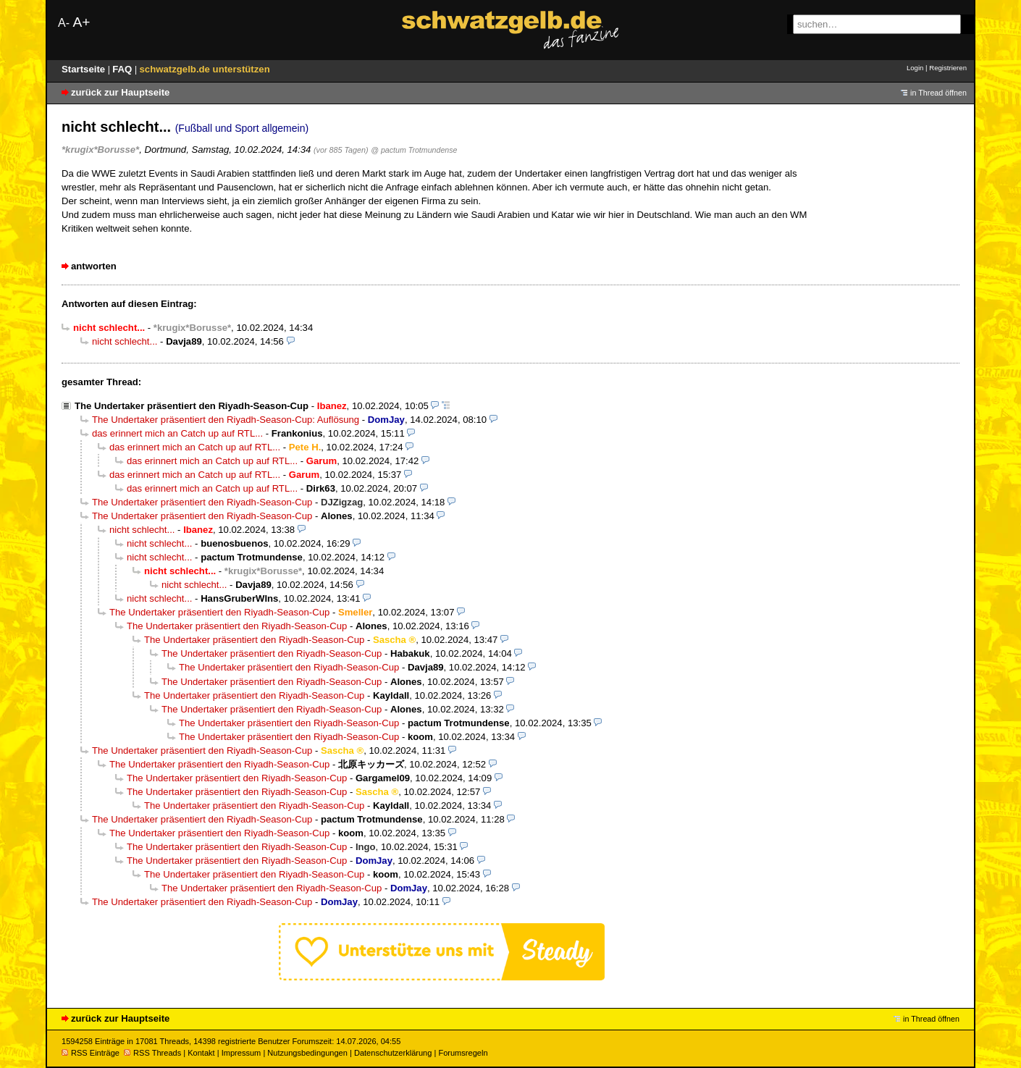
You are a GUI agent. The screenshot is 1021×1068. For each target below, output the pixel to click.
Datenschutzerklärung (393, 1052)
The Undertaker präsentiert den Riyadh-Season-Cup (191, 405)
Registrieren (948, 68)
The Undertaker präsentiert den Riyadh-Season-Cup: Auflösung (225, 419)
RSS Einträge (90, 1052)
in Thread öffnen (938, 92)
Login (915, 68)
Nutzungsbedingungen (307, 1052)
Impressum (241, 1052)
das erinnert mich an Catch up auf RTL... (177, 433)
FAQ (123, 69)
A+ (81, 22)
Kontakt (201, 1052)
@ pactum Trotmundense (414, 150)
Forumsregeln (462, 1052)
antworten (94, 266)
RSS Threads (152, 1052)
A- (64, 23)
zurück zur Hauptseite (120, 92)
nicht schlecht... (124, 341)
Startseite (85, 69)
